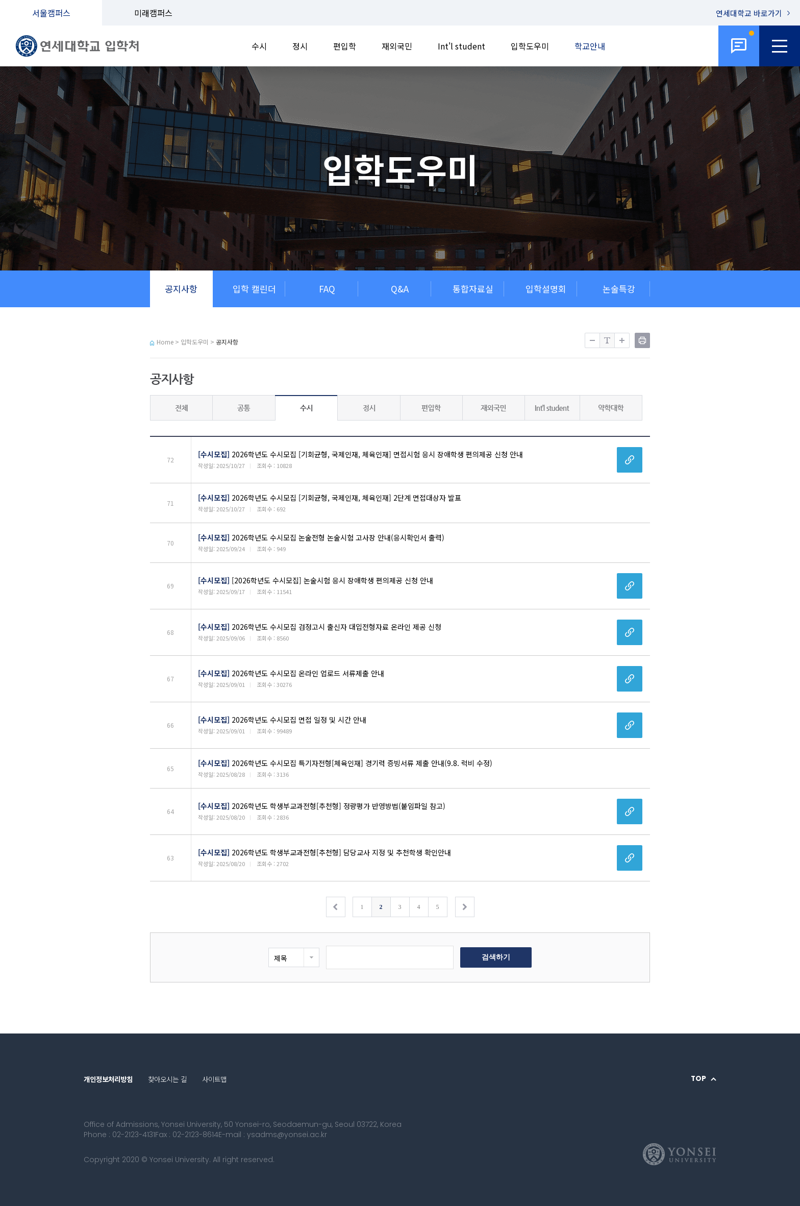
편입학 (344, 46)
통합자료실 (473, 288)
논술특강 (619, 288)
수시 (259, 46)
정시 (300, 46)
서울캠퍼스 (51, 13)
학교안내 (589, 46)
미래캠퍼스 (153, 13)
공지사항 (181, 288)
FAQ (327, 288)
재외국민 (397, 46)
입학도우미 (530, 46)
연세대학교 (749, 13)
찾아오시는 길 (167, 1079)
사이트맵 (214, 1079)
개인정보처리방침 (108, 1079)
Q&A (400, 288)
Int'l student (461, 46)
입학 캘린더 (254, 288)
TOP (698, 1079)
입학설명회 (546, 288)
